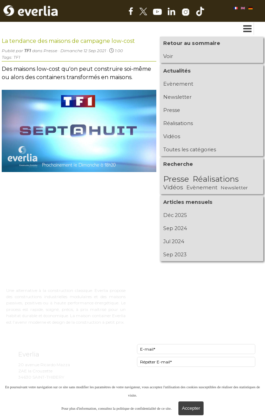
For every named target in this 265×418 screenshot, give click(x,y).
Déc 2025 (175, 215)
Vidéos (171, 136)
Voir (168, 56)
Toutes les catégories (189, 149)
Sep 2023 (175, 254)
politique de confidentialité (136, 408)
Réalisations (178, 123)
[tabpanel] (189, 273)
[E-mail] (196, 349)
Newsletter (177, 97)
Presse (171, 110)
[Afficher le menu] (247, 28)
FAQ (140, 309)
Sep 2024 (175, 228)
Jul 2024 (173, 241)
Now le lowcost (152, 295)
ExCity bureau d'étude (160, 282)
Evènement (178, 84)
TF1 (16, 57)
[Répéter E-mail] (196, 362)
